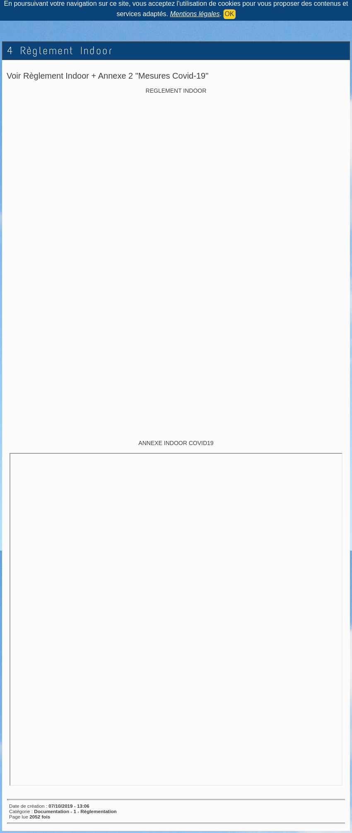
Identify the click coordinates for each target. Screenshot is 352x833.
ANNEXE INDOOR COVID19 (175, 443)
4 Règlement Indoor (60, 50)
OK (229, 13)
